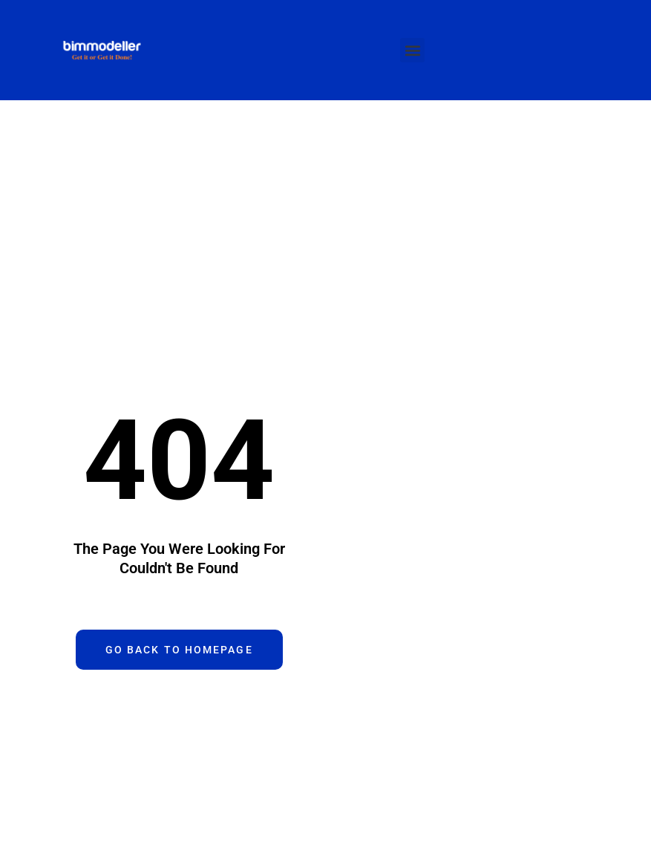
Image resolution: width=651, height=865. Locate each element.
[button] (412, 50)
